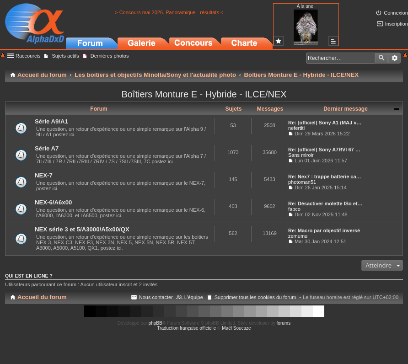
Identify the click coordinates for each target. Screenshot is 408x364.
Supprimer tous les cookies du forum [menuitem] (255, 297)
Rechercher (381, 58)
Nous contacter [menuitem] (156, 297)
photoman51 (302, 182)
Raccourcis (28, 56)
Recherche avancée (394, 58)
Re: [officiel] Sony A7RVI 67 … (324, 149)
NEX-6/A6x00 (53, 202)
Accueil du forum (42, 297)
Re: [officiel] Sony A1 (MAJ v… (324, 122)
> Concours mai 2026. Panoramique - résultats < (169, 12)
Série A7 (47, 148)
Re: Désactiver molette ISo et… (325, 203)
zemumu (297, 236)
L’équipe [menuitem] (193, 297)
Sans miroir (301, 155)
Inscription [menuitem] (396, 24)
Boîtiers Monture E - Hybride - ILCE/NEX (203, 94)
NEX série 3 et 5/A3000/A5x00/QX (82, 229)
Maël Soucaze (236, 328)
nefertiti (296, 128)
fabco (294, 209)
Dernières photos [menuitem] (110, 56)
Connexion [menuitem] (396, 13)
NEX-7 (44, 175)
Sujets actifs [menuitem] (65, 56)
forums (284, 323)
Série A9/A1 (51, 121)
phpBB (155, 323)
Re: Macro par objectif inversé (324, 230)
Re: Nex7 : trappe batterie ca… (324, 176)
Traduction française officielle (186, 328)
